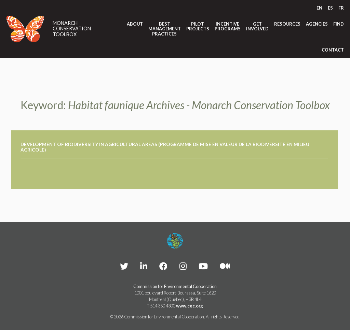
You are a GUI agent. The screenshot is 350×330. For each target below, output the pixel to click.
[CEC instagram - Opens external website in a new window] (183, 266)
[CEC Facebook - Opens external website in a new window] (163, 266)
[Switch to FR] (341, 8)
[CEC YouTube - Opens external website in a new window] (203, 266)
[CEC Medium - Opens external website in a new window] (224, 266)
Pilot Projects (197, 26)
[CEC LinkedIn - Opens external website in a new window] (144, 266)
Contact (333, 50)
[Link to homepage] (25, 29)
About (135, 24)
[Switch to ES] (330, 8)
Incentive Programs (228, 26)
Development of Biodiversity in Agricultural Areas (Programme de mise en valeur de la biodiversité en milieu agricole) (165, 147)
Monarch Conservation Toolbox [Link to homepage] (72, 28)
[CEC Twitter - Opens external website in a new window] (124, 266)
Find (338, 24)
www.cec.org (189, 306)
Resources (287, 24)
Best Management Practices (164, 29)
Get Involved (257, 26)
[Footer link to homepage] (175, 241)
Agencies (317, 24)
